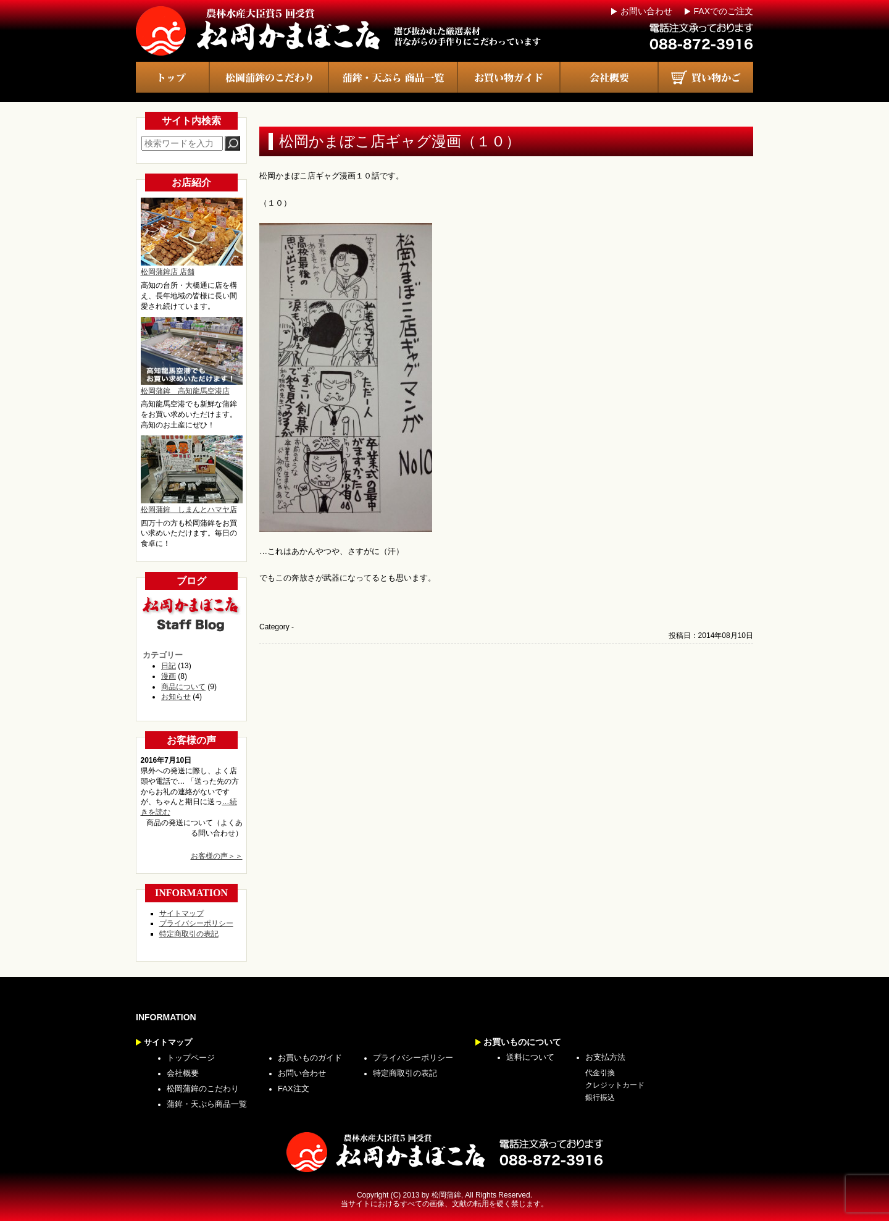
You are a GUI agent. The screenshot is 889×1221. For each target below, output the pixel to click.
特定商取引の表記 (189, 933)
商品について (183, 686)
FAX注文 (293, 1088)
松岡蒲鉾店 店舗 (192, 237)
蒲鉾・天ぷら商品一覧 (207, 1104)
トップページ (191, 1057)
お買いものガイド (310, 1057)
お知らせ (176, 696)
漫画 (168, 676)
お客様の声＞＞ (217, 856)
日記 (168, 665)
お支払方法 (605, 1057)
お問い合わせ (646, 11)
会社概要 (183, 1073)
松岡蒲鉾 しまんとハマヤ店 (192, 474)
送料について (530, 1057)
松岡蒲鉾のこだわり (203, 1088)
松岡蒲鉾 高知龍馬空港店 (192, 356)
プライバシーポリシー (196, 923)
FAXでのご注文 (723, 11)
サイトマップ (181, 913)
